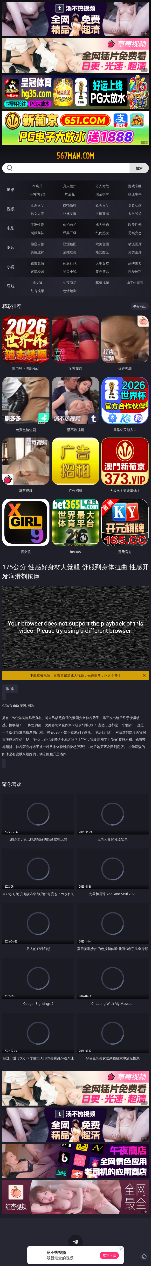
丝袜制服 (69, 213)
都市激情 (37, 263)
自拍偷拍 (69, 205)
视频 (10, 208)
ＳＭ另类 (135, 213)
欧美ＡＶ (102, 205)
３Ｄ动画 (135, 205)
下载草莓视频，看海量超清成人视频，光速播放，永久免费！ (88, 675)
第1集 (10, 688)
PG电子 (37, 186)
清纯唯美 (69, 252)
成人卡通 (102, 224)
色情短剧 (69, 290)
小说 (10, 266)
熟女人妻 (37, 213)
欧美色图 (102, 244)
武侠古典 (135, 263)
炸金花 (70, 194)
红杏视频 (37, 290)
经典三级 (69, 232)
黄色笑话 (102, 271)
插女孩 (37, 282)
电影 (10, 228)
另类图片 (135, 252)
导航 (10, 286)
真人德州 (69, 186)
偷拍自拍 (69, 224)
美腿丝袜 (37, 252)
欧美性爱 (135, 224)
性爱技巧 (135, 271)
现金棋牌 (102, 194)
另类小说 (69, 271)
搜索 (139, 168)
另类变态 (135, 232)
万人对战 (102, 186)
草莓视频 (102, 282)
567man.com (75, 156)
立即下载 (109, 1255)
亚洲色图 (69, 244)
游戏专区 (135, 186)
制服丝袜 (37, 232)
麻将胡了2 (37, 194)
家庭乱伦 (69, 263)
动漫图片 (135, 244)
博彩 (10, 189)
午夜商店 (69, 282)
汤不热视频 (134, 282)
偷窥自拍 (37, 244)
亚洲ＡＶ (37, 205)
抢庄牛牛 (135, 194)
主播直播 (102, 213)
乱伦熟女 (102, 232)
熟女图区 (102, 252)
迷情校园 (37, 271)
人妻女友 (102, 263)
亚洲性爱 (37, 224)
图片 (10, 247)
